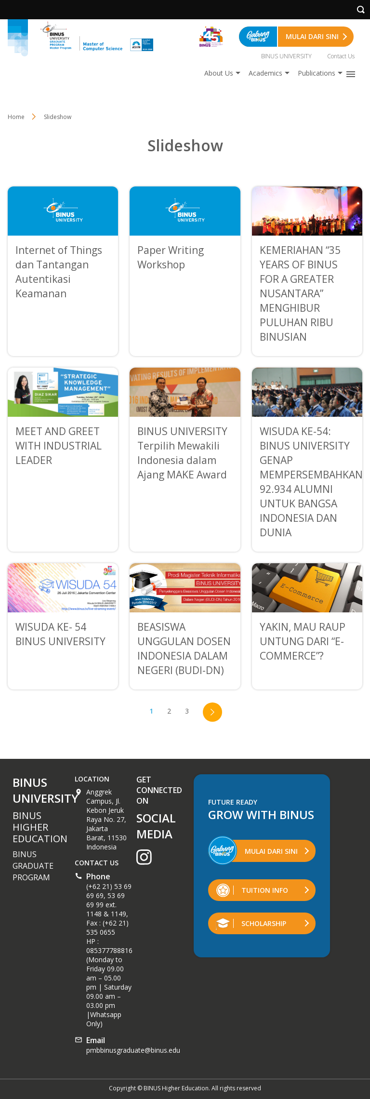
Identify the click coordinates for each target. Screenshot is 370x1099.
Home (16, 117)
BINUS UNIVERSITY (286, 56)
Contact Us (341, 56)
